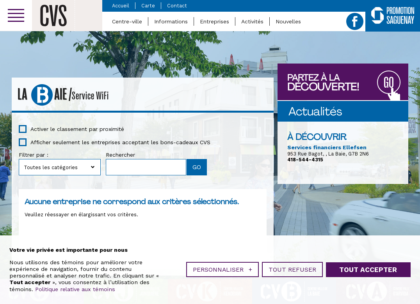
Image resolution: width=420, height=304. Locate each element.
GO (389, 83)
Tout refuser (292, 268)
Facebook (354, 21)
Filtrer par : (33, 155)
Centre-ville (127, 21)
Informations (171, 21)
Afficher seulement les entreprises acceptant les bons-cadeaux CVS (120, 142)
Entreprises (214, 21)
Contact (177, 6)
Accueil (120, 6)
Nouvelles (288, 21)
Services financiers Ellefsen (327, 147)
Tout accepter (368, 269)
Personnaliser (222, 268)
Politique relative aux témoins (75, 288)
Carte (148, 6)
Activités (252, 21)
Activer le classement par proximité (77, 129)
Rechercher (120, 155)
